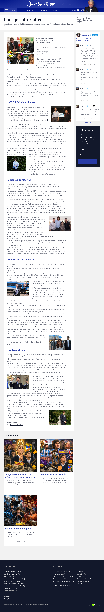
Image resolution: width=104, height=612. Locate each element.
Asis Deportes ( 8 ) (83, 581)
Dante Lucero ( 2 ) (10, 588)
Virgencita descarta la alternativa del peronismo (20, 475)
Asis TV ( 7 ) (81, 583)
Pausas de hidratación (53, 474)
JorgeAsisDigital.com (16, 424)
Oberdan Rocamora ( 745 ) (13, 571)
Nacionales (30, 13)
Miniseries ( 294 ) (59, 574)
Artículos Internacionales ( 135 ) (63, 582)
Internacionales (42, 13)
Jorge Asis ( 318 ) (9, 576)
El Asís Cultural (56, 13)
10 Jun (90, 45)
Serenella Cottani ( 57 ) (12, 581)
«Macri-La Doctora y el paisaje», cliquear (47, 327)
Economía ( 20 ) (82, 576)
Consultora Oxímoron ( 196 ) (63, 576)
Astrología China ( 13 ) (84, 579)
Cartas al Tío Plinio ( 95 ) (61, 585)
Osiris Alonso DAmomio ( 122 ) (14, 579)
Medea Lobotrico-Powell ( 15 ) (14, 586)
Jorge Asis (83, 45)
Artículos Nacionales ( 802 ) (62, 571)
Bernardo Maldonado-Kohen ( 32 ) (16, 583)
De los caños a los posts (18, 528)
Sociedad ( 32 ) (82, 574)
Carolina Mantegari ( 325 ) (13, 574)
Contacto (7, 596)
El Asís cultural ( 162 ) (60, 579)
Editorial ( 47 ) (82, 571)
